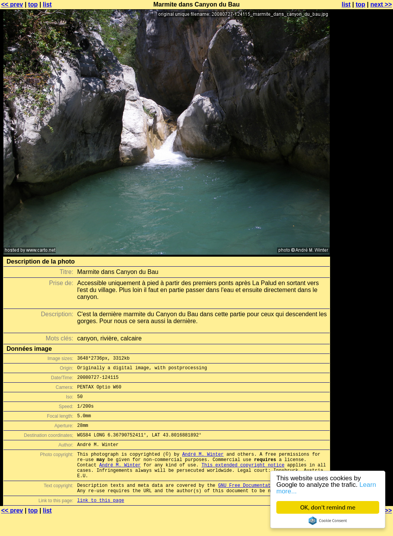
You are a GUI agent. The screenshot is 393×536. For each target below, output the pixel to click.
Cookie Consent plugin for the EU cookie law (328, 520)
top (33, 4)
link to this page (100, 521)
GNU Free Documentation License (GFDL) (269, 503)
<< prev (12, 4)
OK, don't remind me (327, 507)
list (47, 4)
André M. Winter (203, 466)
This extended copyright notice (242, 479)
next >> (381, 4)
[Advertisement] (362, 190)
